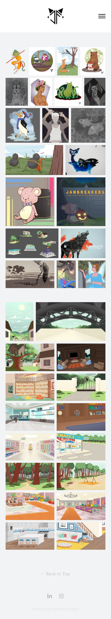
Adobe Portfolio (66, 609)
